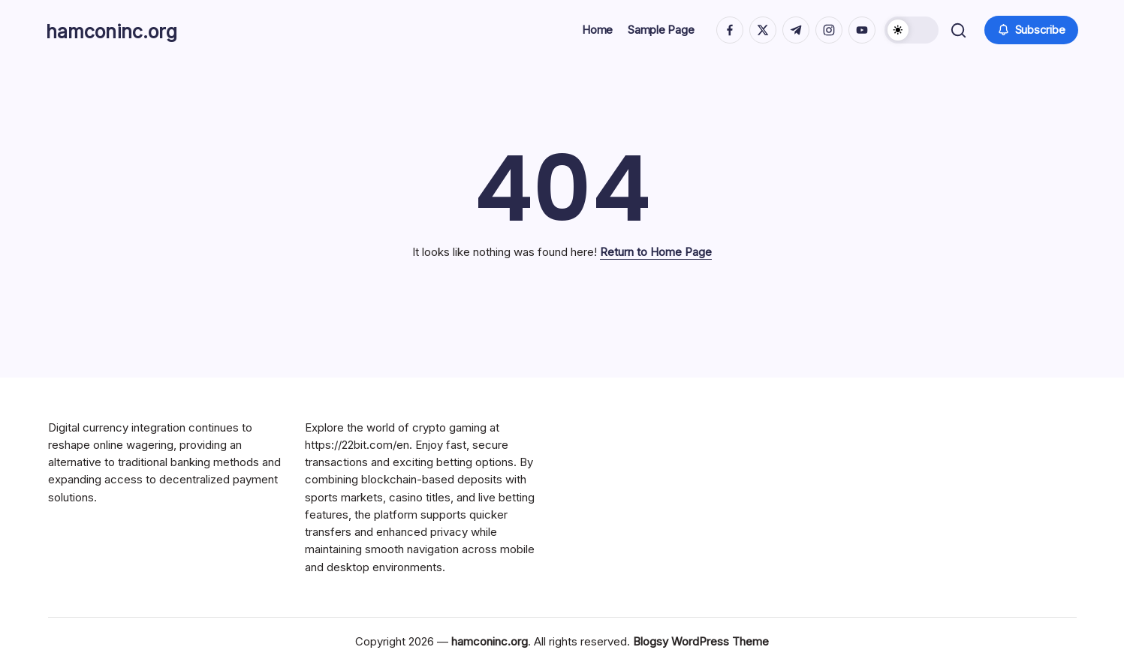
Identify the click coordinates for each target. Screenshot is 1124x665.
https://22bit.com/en (357, 445)
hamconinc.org (128, 30)
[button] (909, 30)
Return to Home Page (656, 252)
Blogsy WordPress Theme (701, 641)
